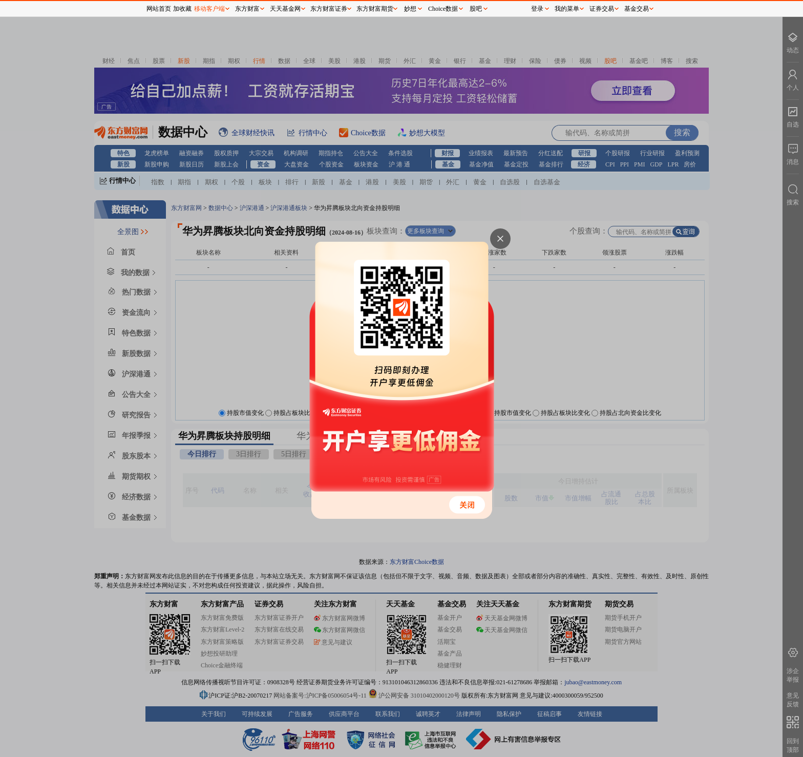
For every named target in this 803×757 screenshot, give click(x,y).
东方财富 (247, 8)
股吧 (476, 8)
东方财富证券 (328, 8)
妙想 (410, 8)
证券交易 (601, 8)
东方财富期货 (374, 8)
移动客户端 (209, 8)
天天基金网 (285, 8)
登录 (537, 8)
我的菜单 (567, 8)
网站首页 (158, 8)
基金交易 (636, 8)
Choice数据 (443, 8)
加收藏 (182, 8)
